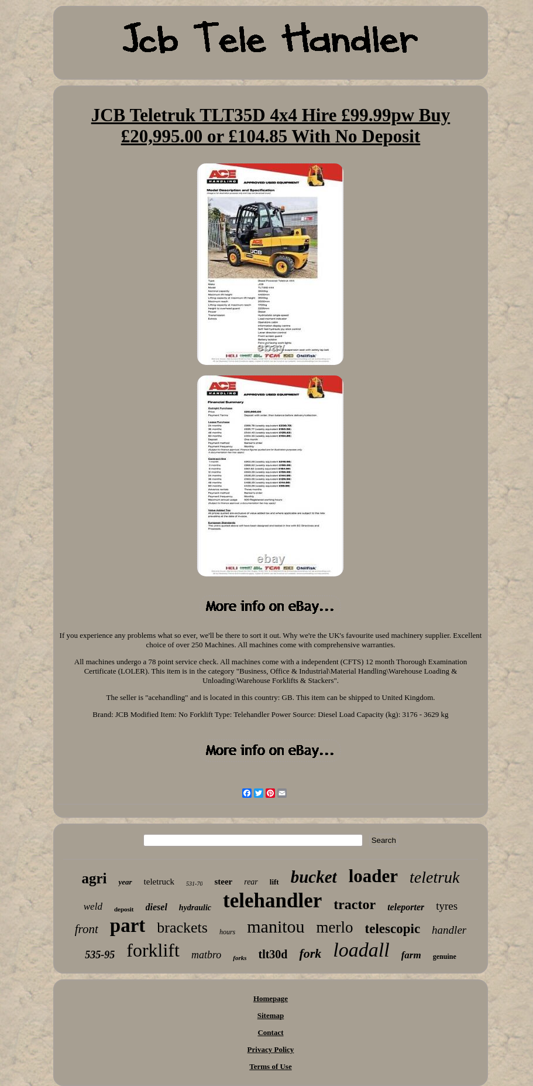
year (125, 881)
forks (239, 957)
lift (274, 881)
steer (223, 881)
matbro (206, 955)
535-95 (100, 955)
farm (411, 955)
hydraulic (195, 907)
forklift (153, 950)
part (128, 925)
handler (449, 930)
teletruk (435, 877)
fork (310, 953)
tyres (447, 906)
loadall (361, 950)
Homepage (270, 998)
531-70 (194, 883)
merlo (335, 927)
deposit (124, 909)
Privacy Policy (270, 1049)
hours (227, 932)
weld (93, 906)
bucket (314, 877)
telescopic (393, 928)
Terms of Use (270, 1066)
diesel (156, 907)
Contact (270, 1032)
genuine (444, 956)
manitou (275, 926)
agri (93, 878)
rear (251, 881)
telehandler (272, 900)
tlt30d (272, 954)
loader (373, 876)
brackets (182, 927)
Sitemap (270, 1015)
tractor (354, 904)
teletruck (159, 881)
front (86, 929)
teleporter (405, 907)
